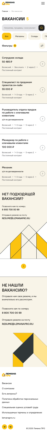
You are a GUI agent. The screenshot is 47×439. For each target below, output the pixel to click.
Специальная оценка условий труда (20, 407)
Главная (5, 11)
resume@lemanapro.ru (16, 218)
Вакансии (7, 383)
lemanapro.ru (8, 417)
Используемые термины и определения (22, 412)
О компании (8, 388)
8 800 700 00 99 (10, 209)
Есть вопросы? (9, 393)
